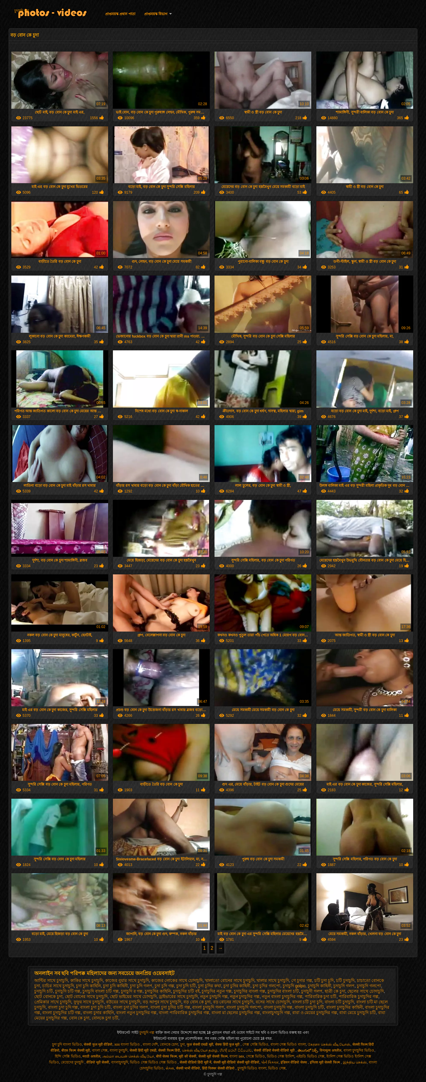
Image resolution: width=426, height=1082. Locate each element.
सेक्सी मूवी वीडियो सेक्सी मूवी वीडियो (236, 1062)
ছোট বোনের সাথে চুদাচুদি (86, 996)
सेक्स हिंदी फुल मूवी (227, 1044)
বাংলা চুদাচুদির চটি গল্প (61, 1012)
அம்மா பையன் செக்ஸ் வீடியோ (128, 1056)
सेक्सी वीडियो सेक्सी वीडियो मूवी (275, 1050)
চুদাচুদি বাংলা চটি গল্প (101, 991)
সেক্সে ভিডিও (255, 1056)
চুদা (182, 1044)
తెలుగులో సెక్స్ (308, 1050)
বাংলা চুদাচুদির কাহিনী (344, 1007)
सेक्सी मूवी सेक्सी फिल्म (213, 1056)
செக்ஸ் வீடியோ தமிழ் (200, 1050)
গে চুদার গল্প (301, 980)
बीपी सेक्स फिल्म (166, 1056)
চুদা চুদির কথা (209, 985)
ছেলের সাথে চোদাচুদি (365, 991)
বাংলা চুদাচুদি (119, 1050)
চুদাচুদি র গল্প (132, 991)
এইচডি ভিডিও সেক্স (310, 1056)
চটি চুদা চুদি (324, 980)
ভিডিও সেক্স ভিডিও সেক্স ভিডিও (154, 1062)
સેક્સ (170, 1068)
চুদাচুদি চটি (43, 991)
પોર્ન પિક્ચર (270, 1062)
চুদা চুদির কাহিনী (237, 985)
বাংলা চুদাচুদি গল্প (278, 1007)
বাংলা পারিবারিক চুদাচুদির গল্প (184, 1012)
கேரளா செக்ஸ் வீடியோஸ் (329, 1044)
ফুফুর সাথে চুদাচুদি (89, 1001)
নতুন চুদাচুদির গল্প (245, 996)
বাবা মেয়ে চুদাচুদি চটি (357, 1012)
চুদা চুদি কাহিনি (88, 985)
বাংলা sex (236, 1056)
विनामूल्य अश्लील (330, 1050)
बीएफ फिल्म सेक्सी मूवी (75, 1050)
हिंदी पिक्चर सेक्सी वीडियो (218, 1068)
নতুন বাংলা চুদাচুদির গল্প (282, 996)
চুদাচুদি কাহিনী (319, 985)
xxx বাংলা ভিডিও (127, 1044)
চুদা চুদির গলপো (266, 985)
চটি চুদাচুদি (345, 980)
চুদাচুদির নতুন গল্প (216, 991)
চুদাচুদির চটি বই (186, 991)
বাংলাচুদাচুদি (119, 1062)
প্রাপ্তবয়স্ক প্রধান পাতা (120, 14)
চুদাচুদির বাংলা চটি (283, 991)
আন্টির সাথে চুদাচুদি (51, 980)
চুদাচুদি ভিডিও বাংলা (251, 1068)
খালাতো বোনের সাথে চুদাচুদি (229, 980)
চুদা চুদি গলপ (141, 985)
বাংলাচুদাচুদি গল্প (276, 1012)
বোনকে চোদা (169, 1044)
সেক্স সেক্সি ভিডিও (255, 1044)
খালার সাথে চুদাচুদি (272, 980)
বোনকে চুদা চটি (105, 1018)
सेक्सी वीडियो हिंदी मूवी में (195, 1062)
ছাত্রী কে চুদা (335, 991)
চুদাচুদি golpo (294, 985)
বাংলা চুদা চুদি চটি (95, 1007)
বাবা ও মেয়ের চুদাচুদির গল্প (314, 1012)
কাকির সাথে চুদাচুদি (86, 980)
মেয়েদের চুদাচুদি (73, 1062)
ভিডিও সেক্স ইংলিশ (280, 1056)
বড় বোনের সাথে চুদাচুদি (233, 1001)
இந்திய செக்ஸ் (355, 1062)
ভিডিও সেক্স (276, 1068)
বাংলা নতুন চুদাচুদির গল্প (136, 1012)
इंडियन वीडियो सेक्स (294, 1062)
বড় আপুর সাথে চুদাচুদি (162, 1001)
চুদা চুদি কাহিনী (115, 985)
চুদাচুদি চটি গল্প (67, 991)
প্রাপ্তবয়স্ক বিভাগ (155, 14)
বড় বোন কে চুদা (197, 1001)
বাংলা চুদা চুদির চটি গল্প (170, 1007)
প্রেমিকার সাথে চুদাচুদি (52, 1001)
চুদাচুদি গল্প (21, 11)
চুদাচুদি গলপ (344, 985)
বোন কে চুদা (79, 1018)
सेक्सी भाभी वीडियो (188, 1068)
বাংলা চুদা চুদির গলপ (130, 1007)
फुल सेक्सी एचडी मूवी (200, 1044)
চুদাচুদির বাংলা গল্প (249, 991)
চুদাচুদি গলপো (369, 985)
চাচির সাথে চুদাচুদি (58, 985)
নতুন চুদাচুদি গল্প (214, 996)
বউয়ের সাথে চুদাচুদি (123, 1001)
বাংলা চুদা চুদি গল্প (63, 1007)
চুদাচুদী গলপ (311, 991)
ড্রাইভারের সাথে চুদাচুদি (178, 996)
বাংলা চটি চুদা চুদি (307, 1001)
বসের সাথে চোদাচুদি (273, 1001)
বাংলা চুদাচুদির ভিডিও (358, 1050)
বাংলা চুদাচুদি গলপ (208, 1007)
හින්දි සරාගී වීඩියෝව (236, 1050)
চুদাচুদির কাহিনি (158, 991)
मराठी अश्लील (91, 1056)
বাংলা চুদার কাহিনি (98, 1012)
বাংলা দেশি (150, 1044)
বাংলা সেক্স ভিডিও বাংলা (288, 1044)
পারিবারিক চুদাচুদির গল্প (358, 996)
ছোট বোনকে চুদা (48, 996)
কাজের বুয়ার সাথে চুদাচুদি (127, 980)
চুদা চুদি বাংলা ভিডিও (67, 1044)
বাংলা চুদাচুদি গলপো (243, 1007)
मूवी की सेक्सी (187, 1056)
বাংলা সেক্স (100, 1050)
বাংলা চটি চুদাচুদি (339, 1001)
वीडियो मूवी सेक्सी (97, 1062)
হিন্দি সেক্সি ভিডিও (68, 1056)
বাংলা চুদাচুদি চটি (309, 1007)
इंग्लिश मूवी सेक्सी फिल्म (325, 1062)
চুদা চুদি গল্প (164, 985)
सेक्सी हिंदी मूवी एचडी (143, 1050)
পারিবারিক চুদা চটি (321, 996)
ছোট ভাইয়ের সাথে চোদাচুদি (133, 996)
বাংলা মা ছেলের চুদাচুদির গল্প (236, 1012)
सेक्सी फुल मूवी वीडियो (98, 1044)
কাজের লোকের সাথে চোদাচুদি (177, 980)
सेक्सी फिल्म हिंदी (169, 1050)
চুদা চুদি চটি (186, 985)
